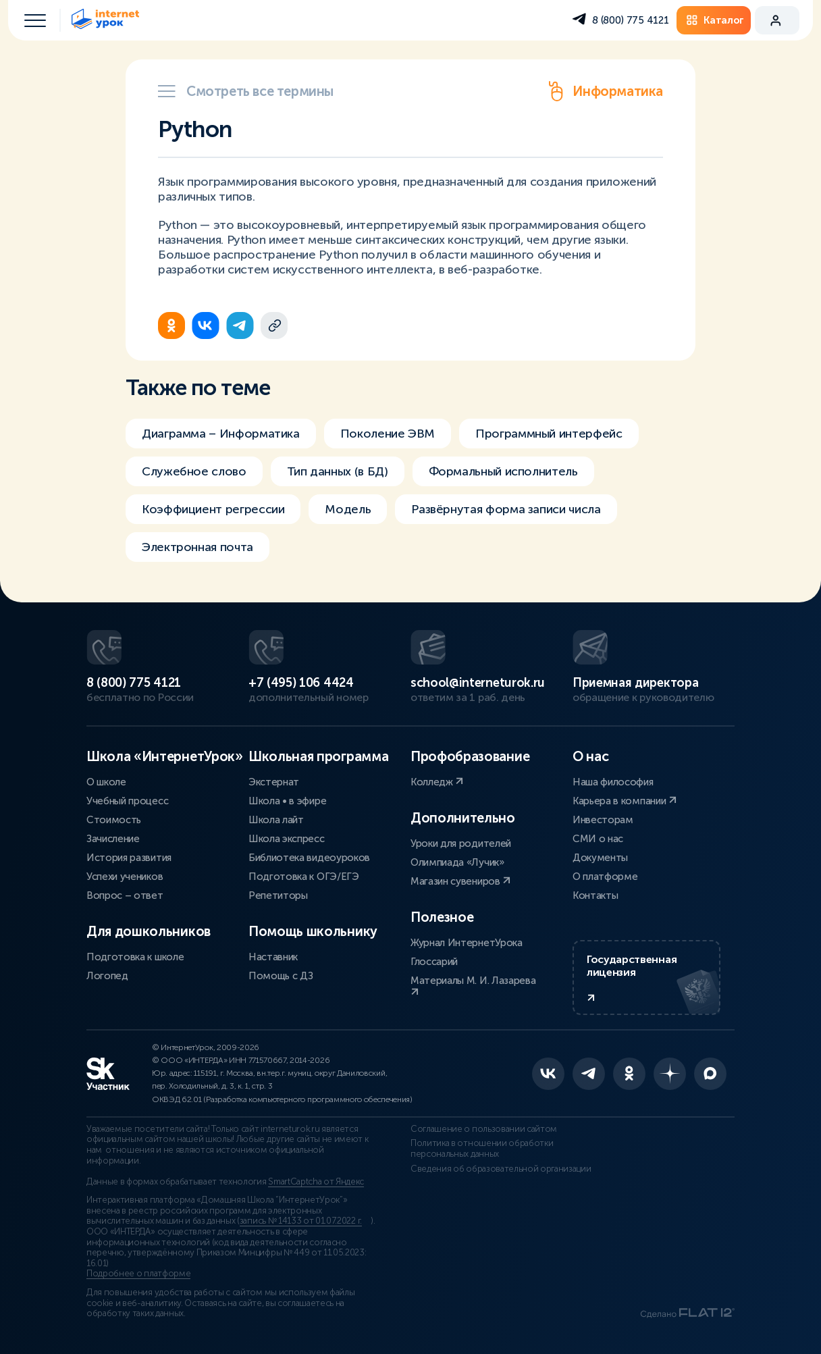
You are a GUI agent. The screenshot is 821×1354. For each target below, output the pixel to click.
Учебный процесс (127, 801)
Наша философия (613, 782)
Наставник (273, 957)
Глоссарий (434, 961)
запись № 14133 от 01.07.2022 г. (301, 1221)
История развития (128, 857)
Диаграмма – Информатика (221, 433)
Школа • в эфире (287, 801)
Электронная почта (197, 547)
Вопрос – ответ (124, 895)
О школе (106, 782)
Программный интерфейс (548, 433)
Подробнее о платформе (138, 1273)
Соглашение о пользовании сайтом (483, 1129)
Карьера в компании (625, 801)
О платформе (605, 876)
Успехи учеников (124, 876)
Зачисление (113, 838)
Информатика (604, 91)
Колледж (436, 782)
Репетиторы (278, 895)
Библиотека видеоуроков (309, 857)
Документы (600, 857)
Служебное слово (194, 471)
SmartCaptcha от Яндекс (316, 1182)
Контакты (595, 895)
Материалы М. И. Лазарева (472, 985)
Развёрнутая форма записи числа (505, 509)
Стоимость (113, 819)
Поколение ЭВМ (387, 433)
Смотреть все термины (246, 91)
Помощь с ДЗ (280, 975)
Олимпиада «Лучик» (457, 862)
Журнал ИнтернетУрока (466, 942)
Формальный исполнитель (503, 471)
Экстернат (273, 782)
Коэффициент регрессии (213, 509)
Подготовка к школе (135, 957)
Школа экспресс (286, 838)
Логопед (107, 975)
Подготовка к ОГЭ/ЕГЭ (303, 876)
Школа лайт (276, 819)
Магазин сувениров (460, 881)
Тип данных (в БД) (337, 471)
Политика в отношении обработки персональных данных (481, 1149)
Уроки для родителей (460, 843)
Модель (348, 509)
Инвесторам (603, 819)
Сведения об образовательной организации (500, 1169)
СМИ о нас (598, 838)
